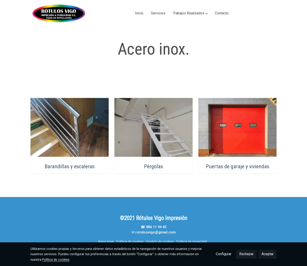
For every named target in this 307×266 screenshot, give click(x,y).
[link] (58, 13)
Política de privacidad (191, 241)
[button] (190, 13)
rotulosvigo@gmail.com (155, 232)
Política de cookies (130, 241)
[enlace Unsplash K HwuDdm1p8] (237, 127)
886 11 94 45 (156, 227)
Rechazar (246, 254)
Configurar (223, 254)
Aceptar (268, 254)
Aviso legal (106, 241)
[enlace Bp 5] (153, 127)
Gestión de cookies (160, 241)
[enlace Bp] (69, 127)
